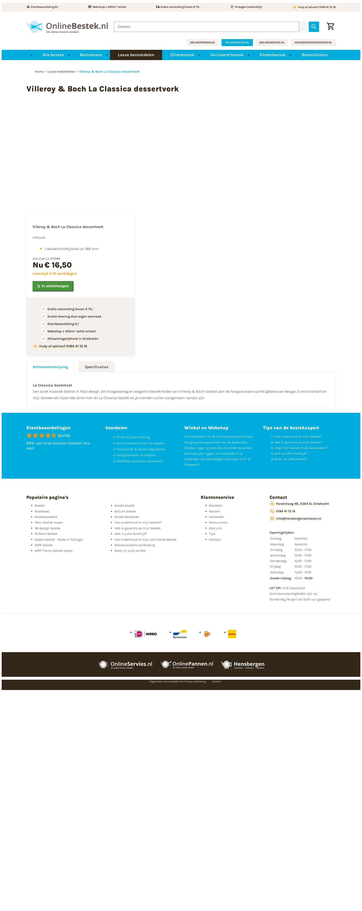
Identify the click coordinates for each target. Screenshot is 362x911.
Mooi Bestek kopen (49, 522)
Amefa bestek (124, 505)
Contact (215, 539)
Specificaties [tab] (96, 367)
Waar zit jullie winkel (130, 551)
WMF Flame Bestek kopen (54, 551)
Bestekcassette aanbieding (134, 545)
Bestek (40, 505)
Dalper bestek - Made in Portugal (59, 539)
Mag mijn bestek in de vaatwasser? (301, 448)
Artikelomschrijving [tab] (50, 367)
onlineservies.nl (272, 42)
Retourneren (218, 522)
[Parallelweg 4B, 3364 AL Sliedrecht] (299, 503)
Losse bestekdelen (61, 71)
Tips (212, 534)
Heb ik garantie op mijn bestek (137, 528)
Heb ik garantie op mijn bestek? (298, 442)
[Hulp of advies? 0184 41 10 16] (314, 7)
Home (39, 71)
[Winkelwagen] (330, 27)
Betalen (214, 511)
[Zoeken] (206, 27)
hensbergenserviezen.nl (313, 42)
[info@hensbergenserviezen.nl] (295, 518)
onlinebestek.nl (237, 42)
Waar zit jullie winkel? (291, 459)
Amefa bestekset (126, 517)
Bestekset (42, 511)
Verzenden (216, 517)
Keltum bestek (125, 511)
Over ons (215, 528)
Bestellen (216, 505)
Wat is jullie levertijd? (291, 453)
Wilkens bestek (46, 534)
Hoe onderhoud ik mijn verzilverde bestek (145, 539)
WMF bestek (44, 545)
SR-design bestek (47, 528)
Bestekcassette (46, 517)
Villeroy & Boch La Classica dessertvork (109, 71)
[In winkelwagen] (53, 286)
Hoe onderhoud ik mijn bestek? (298, 437)
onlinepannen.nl (202, 42)
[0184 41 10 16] (282, 511)
